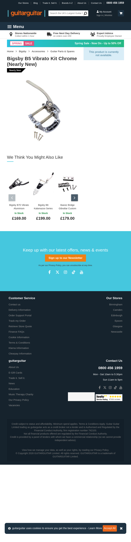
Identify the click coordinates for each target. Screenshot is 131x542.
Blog (35, 3)
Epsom (118, 320)
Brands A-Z (67, 3)
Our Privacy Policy (19, 399)
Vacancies (14, 405)
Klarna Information (19, 348)
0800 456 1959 (115, 2)
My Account (104, 11)
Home (10, 51)
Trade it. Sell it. (17, 378)
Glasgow (117, 326)
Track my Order (17, 320)
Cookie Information (19, 337)
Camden (117, 309)
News (12, 383)
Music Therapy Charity (21, 394)
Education (14, 389)
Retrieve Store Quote (20, 326)
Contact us (14, 304)
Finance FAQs (16, 331)
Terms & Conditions (19, 342)
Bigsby (22, 51)
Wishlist (108, 15)
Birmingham (115, 304)
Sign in (100, 15)
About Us (81, 3)
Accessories (38, 51)
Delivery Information (20, 309)
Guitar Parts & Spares (62, 51)
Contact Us (96, 3)
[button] (121, 13)
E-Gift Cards (15, 372)
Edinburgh (116, 315)
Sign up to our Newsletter (65, 258)
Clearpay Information (20, 353)
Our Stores (23, 3)
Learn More (95, 528)
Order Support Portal (20, 315)
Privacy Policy (55, 265)
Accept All (110, 528)
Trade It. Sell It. (50, 3)
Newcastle (116, 331)
